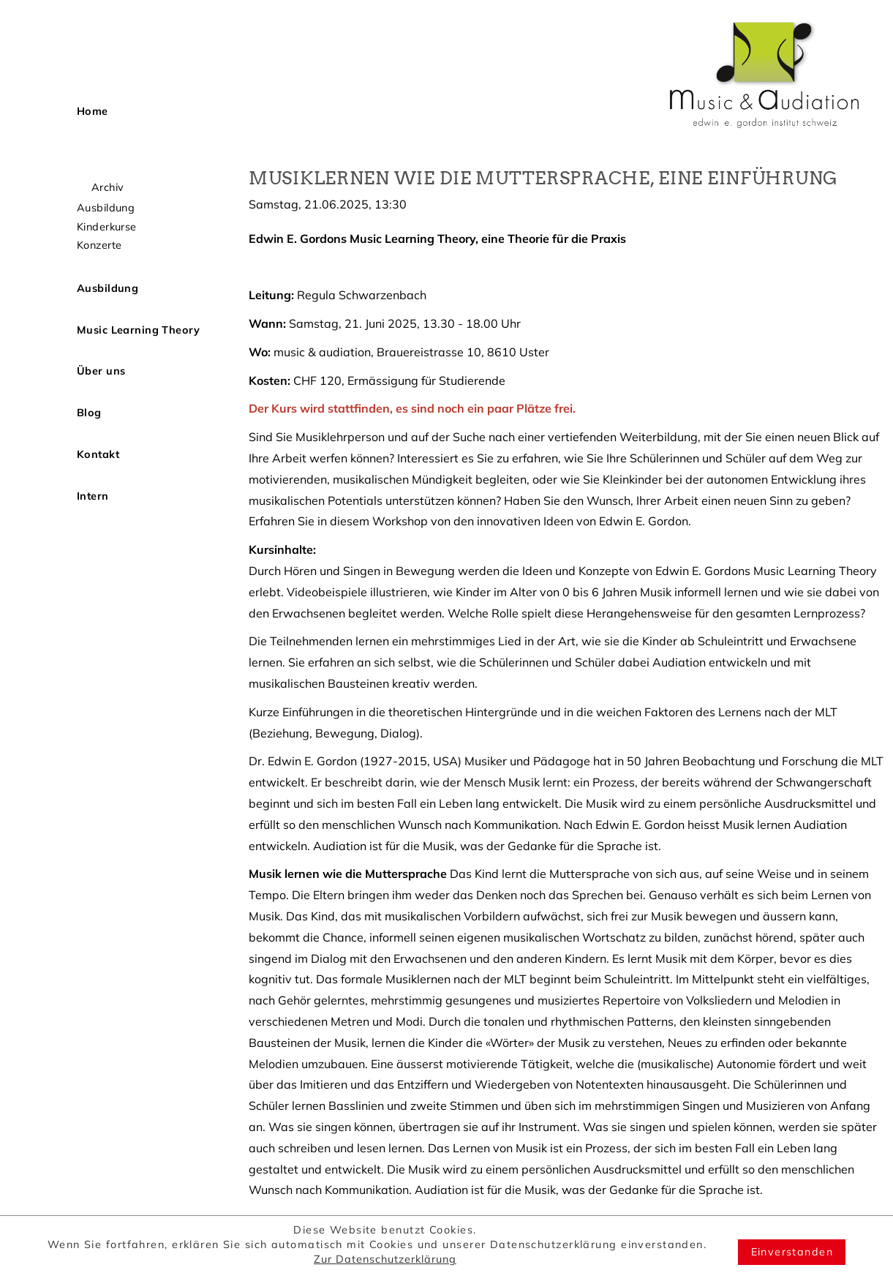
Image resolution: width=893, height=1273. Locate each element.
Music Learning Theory (138, 330)
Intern (93, 496)
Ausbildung (106, 207)
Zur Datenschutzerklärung (385, 1259)
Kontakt (98, 454)
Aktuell (96, 152)
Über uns (101, 371)
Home (92, 111)
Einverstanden (792, 1251)
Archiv (107, 187)
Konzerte (99, 245)
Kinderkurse (107, 226)
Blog (89, 412)
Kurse (91, 169)
